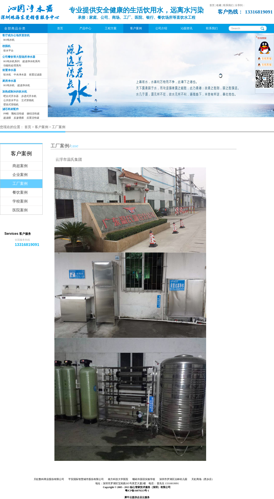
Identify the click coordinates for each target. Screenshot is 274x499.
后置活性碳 (33, 117)
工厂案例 (58, 127)
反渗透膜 (19, 117)
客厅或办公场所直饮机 (16, 35)
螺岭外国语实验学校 (143, 479)
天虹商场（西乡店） (202, 479)
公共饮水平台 (11, 100)
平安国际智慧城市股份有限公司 (86, 479)
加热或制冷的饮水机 (14, 91)
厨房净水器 (9, 80)
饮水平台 (8, 50)
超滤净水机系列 (31, 61)
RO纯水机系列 (11, 61)
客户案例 (41, 127)
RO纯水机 (9, 39)
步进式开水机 (28, 96)
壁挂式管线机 (11, 104)
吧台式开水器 (11, 96)
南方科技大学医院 (118, 479)
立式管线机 (27, 100)
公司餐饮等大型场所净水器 (18, 56)
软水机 (7, 74)
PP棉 (6, 113)
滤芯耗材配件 (10, 109)
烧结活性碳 (33, 113)
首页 (60, 28)
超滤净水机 (23, 85)
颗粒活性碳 (17, 113)
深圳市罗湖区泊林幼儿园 (173, 479)
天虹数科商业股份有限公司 (49, 479)
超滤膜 (7, 117)
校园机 (6, 46)
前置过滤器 (35, 74)
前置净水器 (9, 70)
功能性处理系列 (12, 65)
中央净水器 (20, 74)
